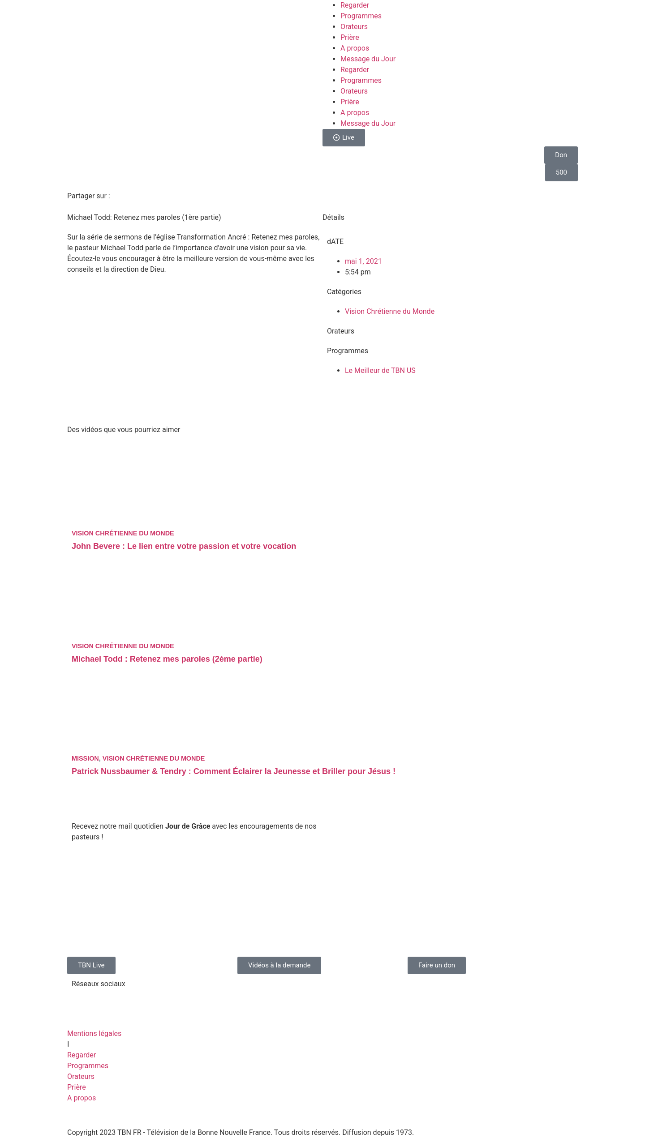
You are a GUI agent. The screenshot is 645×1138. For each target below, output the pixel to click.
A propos (354, 48)
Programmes (361, 16)
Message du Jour (368, 59)
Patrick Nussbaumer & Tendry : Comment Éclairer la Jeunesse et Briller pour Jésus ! (234, 771)
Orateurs (354, 26)
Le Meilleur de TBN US (380, 370)
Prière (349, 37)
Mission (85, 758)
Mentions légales (94, 1033)
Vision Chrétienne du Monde (389, 311)
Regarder (354, 5)
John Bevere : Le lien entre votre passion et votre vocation (184, 546)
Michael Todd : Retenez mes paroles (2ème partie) (167, 659)
